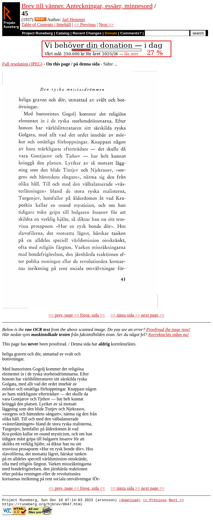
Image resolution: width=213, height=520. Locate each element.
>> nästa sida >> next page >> (137, 315)
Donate (111, 33)
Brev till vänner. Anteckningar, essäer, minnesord (87, 5)
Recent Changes (87, 33)
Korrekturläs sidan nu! (168, 334)
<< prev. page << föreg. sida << (77, 315)
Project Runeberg (37, 33)
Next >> (106, 24)
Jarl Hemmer (73, 19)
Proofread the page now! (168, 329)
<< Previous (85, 24)
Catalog (63, 33)
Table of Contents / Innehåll (46, 24)
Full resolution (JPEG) (22, 64)
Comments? (131, 33)
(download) (130, 500)
